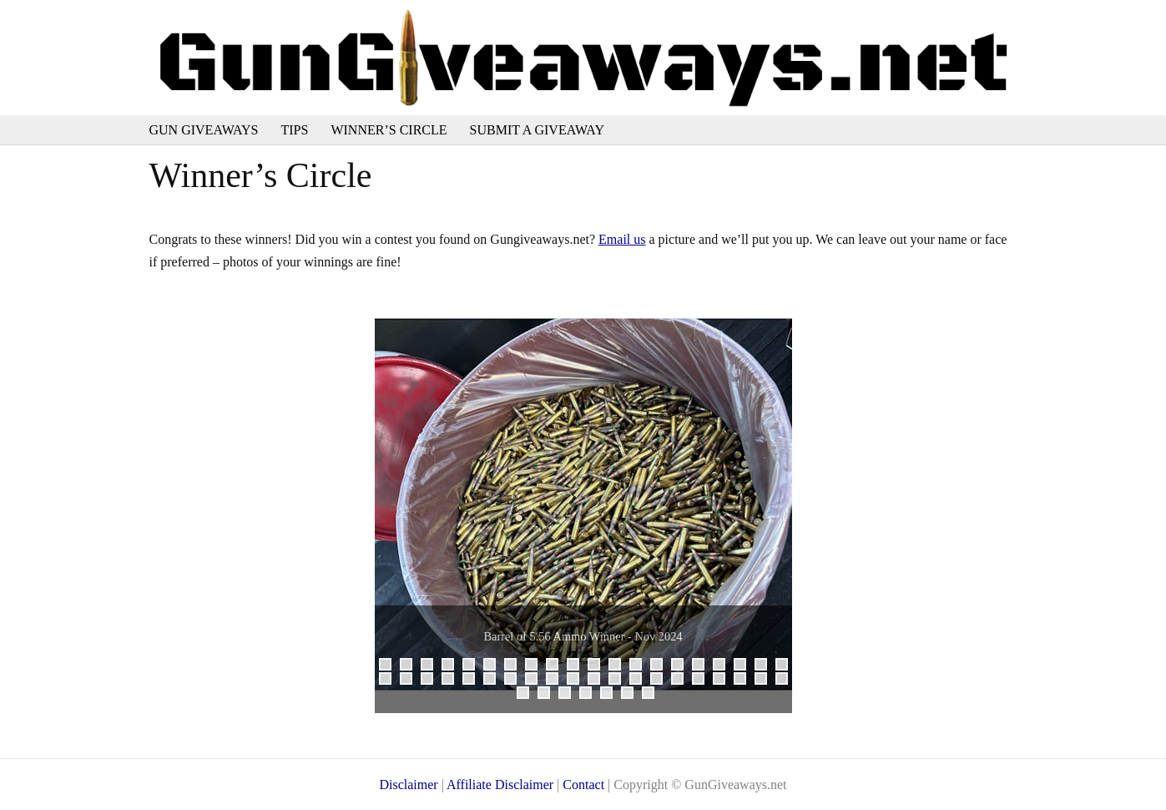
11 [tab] (599, 667)
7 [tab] (510, 664)
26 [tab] (494, 681)
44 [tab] (590, 695)
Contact (583, 784)
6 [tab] (489, 664)
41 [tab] (528, 695)
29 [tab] (557, 681)
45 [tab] (611, 695)
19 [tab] (766, 667)
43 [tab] (569, 695)
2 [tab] (406, 664)
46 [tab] (632, 695)
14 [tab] (661, 667)
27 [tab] (515, 681)
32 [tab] (619, 681)
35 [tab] (682, 681)
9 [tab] (552, 664)
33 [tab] (640, 681)
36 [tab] (703, 681)
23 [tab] (432, 681)
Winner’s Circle (389, 130)
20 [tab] (786, 667)
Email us (621, 239)
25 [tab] (473, 681)
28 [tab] (536, 681)
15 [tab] (682, 667)
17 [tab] (724, 667)
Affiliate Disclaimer (500, 784)
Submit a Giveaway (537, 130)
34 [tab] (661, 681)
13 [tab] (640, 667)
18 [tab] (745, 667)
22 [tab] (411, 681)
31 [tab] (599, 681)
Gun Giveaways (204, 130)
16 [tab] (703, 667)
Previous (395, 504)
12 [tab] (619, 667)
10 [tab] (578, 667)
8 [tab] (531, 664)
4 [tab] (448, 664)
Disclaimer (408, 784)
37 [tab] (724, 681)
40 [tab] (786, 681)
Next (771, 504)
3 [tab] (427, 664)
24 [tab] (453, 681)
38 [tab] (745, 681)
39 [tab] (766, 681)
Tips (295, 130)
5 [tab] (468, 664)
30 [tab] (578, 681)
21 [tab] (390, 681)
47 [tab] (653, 695)
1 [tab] (385, 664)
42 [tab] (549, 695)
